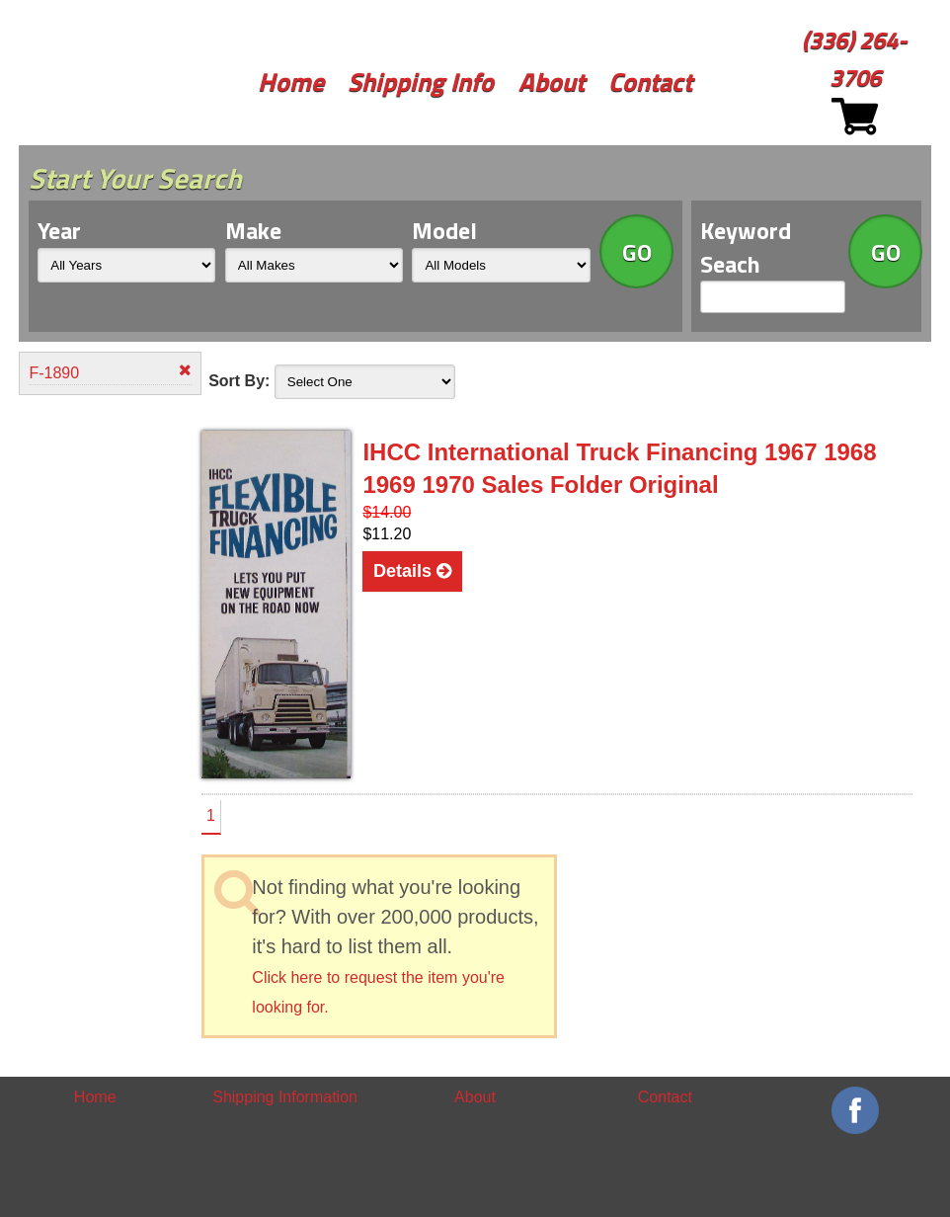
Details (412, 571)
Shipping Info (421, 81)
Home (291, 81)
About (551, 81)
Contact (650, 81)
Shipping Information (284, 1097)
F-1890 (110, 372)
